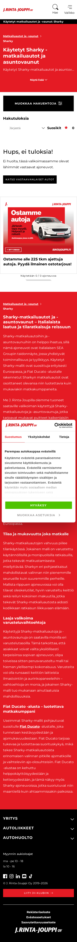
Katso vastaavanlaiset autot (30, 179)
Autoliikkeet (18, 828)
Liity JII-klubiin (38, 892)
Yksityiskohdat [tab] (39, 437)
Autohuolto (18, 837)
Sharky (8, 41)
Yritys (10, 818)
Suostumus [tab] (13, 437)
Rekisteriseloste (38, 912)
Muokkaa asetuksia (38, 515)
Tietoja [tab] (64, 437)
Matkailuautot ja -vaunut (23, 36)
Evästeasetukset (38, 917)
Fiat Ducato (30, 726)
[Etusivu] (16, 10)
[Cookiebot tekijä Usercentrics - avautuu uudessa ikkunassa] (54, 425)
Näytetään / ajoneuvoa (38, 275)
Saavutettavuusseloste (38, 922)
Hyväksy (38, 505)
